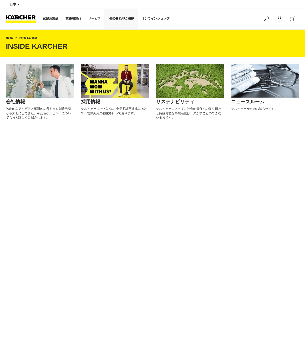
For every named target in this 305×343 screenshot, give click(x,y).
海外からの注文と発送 (20, 239)
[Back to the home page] (22, 19)
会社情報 (162, 294)
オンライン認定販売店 (170, 310)
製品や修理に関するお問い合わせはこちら (108, 294)
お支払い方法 (14, 227)
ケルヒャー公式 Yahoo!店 (172, 231)
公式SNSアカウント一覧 (247, 317)
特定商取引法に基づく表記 (23, 247)
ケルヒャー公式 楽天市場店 (173, 227)
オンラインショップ (155, 18)
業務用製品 (73, 18)
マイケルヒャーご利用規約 (23, 259)
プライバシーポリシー (170, 298)
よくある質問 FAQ (18, 272)
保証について (14, 251)
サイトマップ (164, 306)
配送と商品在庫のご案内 (21, 231)
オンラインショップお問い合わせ (27, 268)
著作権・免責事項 (167, 302)
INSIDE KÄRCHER (121, 18)
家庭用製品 (50, 18)
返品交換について (17, 243)
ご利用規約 (13, 255)
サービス (94, 18)
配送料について (16, 235)
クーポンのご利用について (23, 263)
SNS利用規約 (240, 321)
